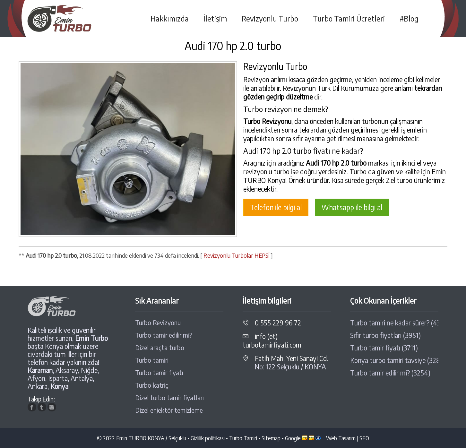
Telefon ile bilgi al (276, 207)
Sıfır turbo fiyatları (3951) (385, 335)
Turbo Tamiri (243, 438)
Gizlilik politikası (208, 438)
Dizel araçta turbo (159, 347)
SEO (364, 438)
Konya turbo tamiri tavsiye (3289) (394, 360)
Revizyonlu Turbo (270, 18)
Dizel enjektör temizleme (169, 410)
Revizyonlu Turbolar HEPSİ (236, 255)
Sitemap (271, 438)
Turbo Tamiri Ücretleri (349, 18)
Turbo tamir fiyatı (159, 372)
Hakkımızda (170, 18)
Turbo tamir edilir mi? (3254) (390, 372)
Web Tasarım (341, 438)
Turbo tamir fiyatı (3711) (384, 347)
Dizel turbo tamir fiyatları (169, 397)
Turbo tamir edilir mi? (163, 335)
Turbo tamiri (151, 360)
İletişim (215, 18)
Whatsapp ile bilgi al (352, 207)
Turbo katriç (151, 385)
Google (293, 438)
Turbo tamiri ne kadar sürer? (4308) (394, 322)
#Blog (409, 18)
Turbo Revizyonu (158, 322)
